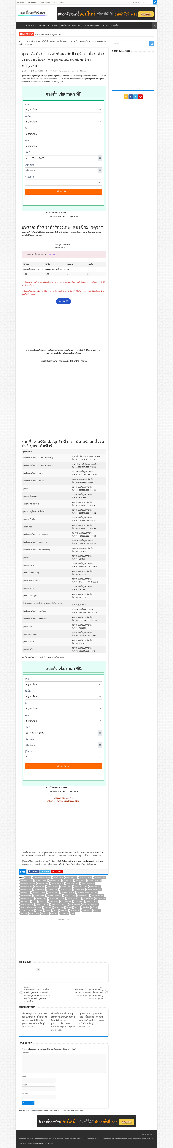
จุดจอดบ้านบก (53, 892)
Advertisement (45, 2)
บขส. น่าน (43, 901)
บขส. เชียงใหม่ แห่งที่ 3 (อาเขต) (31, 907)
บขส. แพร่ (48, 907)
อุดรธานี (97, 910)
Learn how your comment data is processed (66, 1111)
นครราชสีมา (25, 901)
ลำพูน (56, 910)
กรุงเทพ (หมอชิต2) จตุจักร (42, 877)
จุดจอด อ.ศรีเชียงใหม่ (28, 883)
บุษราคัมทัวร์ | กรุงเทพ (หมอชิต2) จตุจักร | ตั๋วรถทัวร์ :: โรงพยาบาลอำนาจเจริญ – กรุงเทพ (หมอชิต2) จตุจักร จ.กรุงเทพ (89, 993)
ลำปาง (48, 910)
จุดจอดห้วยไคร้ (83, 895)
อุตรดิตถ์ (24, 913)
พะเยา (77, 907)
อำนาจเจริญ (87, 910)
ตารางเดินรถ (53, 25)
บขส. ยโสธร (79, 901)
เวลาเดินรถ (64, 913)
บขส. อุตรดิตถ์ (75, 904)
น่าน (34, 901)
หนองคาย (64, 910)
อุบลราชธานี (34, 913)
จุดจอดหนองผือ (70, 895)
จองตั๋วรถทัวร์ (28, 853)
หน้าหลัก (20, 25)
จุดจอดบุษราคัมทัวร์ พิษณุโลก (87, 892)
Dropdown (58, 2)
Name (25, 1076)
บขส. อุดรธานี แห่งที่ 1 (59, 904)
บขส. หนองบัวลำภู (27, 904)
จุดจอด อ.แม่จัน (53, 886)
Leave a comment (68, 71)
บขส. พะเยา (54, 901)
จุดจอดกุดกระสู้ (26, 889)
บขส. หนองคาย (92, 901)
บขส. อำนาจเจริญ (42, 904)
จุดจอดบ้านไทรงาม (68, 892)
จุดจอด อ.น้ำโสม (26, 880)
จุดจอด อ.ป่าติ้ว (55, 880)
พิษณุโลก (86, 907)
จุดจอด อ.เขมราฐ (72, 883)
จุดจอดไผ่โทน (88, 898)
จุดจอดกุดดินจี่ (39, 889)
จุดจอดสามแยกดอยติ (54, 895)
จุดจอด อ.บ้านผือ (41, 880)
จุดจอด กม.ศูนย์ (71, 877)
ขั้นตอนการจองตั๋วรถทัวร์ (71, 25)
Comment (26, 1052)
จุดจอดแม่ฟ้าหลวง (27, 898)
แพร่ (73, 913)
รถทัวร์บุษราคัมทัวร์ (27, 910)
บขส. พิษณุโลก (66, 901)
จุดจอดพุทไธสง (26, 895)
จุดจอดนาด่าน (79, 889)
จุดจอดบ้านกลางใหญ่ (94, 889)
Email (24, 1085)
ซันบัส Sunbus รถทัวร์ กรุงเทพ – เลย (48, 35)
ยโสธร (94, 907)
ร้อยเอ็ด (39, 910)
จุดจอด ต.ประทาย (85, 877)
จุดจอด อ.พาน (80, 880)
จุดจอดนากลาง (52, 889)
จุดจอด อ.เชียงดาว (88, 883)
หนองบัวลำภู (75, 910)
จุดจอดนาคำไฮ (66, 889)
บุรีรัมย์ (69, 907)
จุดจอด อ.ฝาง (68, 880)
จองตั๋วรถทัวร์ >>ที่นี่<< (35, 25)
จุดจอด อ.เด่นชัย (26, 886)
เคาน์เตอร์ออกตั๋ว (92, 25)
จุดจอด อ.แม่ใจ (66, 886)
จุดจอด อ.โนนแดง (81, 886)
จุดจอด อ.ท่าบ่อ (100, 877)
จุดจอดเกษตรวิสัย (97, 895)
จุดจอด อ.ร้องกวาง (95, 880)
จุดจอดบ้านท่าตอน (39, 892)
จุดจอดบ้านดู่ (25, 892)
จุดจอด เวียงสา (95, 886)
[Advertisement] (63, 326)
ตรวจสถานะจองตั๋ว (110, 25)
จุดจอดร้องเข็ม (39, 895)
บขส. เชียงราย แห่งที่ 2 (90, 904)
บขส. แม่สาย (59, 907)
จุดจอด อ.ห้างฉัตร (57, 883)
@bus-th (72, 217)
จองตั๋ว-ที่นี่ (63, 301)
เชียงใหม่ (54, 913)
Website (25, 1093)
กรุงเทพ (27, 877)
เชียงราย (45, 913)
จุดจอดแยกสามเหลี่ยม (57, 898)
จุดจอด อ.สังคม (43, 883)
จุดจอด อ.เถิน (39, 886)
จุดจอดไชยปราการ (74, 898)
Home (22, 41)
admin (26, 71)
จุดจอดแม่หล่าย (41, 898)
